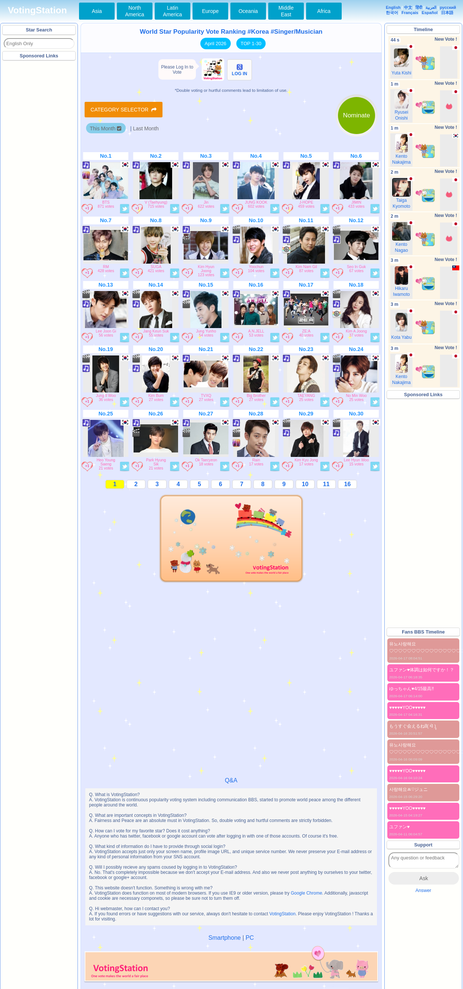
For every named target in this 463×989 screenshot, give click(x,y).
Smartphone (224, 938)
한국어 (392, 12)
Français (409, 12)
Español (430, 12)
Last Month (145, 128)
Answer (423, 890)
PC (250, 938)
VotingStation (37, 10)
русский (448, 7)
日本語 (447, 12)
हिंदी (419, 7)
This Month (105, 128)
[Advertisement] (39, 174)
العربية (431, 7)
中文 (408, 7)
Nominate (356, 115)
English (393, 7)
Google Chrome (306, 893)
